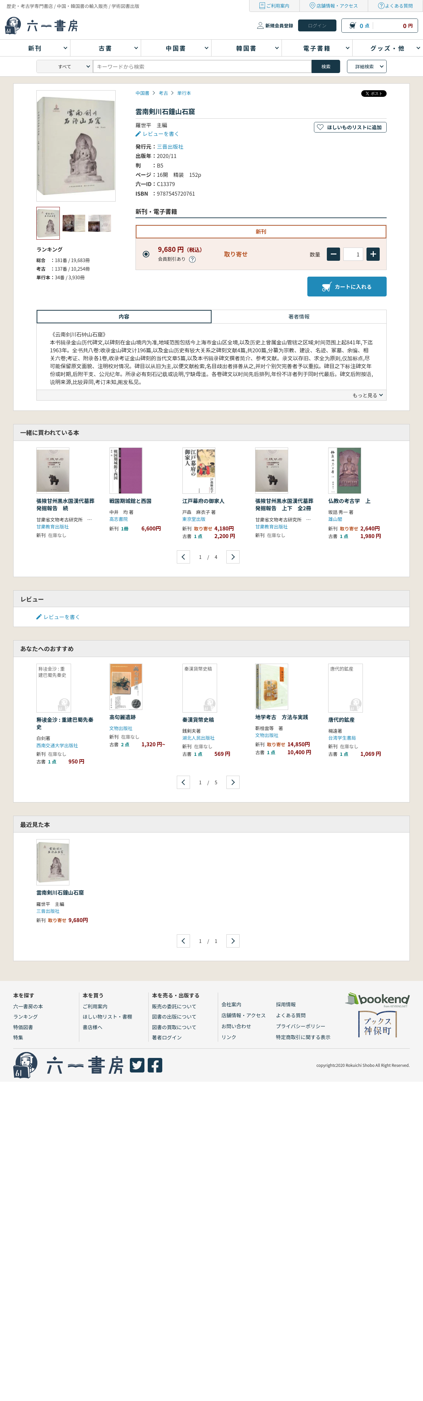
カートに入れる (347, 287)
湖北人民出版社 (198, 737)
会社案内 (231, 1004)
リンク (228, 1036)
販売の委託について (174, 1006)
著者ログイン (167, 1037)
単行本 (184, 93)
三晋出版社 (170, 146)
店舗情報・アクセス (337, 5)
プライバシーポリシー (301, 1026)
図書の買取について (174, 1027)
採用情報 (286, 1004)
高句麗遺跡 (122, 717)
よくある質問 (399, 5)
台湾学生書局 (342, 737)
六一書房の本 (28, 1006)
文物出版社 (121, 728)
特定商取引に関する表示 (303, 1036)
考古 (163, 93)
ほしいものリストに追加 (354, 127)
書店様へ (92, 1027)
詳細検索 (364, 66)
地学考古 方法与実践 (281, 717)
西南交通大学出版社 (57, 745)
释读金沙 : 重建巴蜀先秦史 (64, 723)
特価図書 (23, 1027)
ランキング (25, 1016)
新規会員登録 (279, 25)
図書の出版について (174, 1016)
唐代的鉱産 (341, 719)
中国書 (142, 93)
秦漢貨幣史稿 (198, 719)
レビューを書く (160, 133)
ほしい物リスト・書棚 (107, 1016)
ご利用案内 (277, 5)
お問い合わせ (236, 1026)
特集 (18, 1037)
